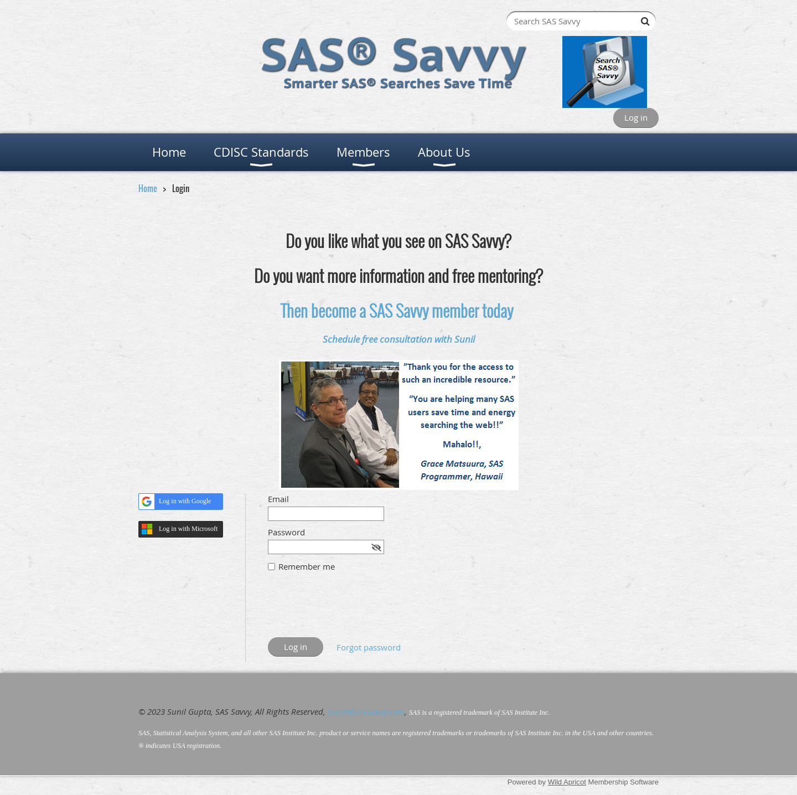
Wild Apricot (567, 782)
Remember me (306, 566)
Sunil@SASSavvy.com (366, 711)
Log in (636, 117)
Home (147, 188)
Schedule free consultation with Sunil (399, 339)
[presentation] (352, 610)
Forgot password (369, 647)
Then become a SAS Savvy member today (397, 310)
